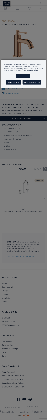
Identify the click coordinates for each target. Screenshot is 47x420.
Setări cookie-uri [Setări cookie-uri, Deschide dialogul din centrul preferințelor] (23, 76)
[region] (23, 73)
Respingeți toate (13, 82)
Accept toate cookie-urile (32, 82)
